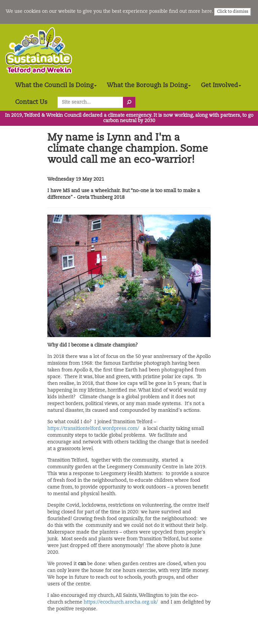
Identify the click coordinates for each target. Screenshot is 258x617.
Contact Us (31, 102)
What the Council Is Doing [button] (56, 85)
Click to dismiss (232, 12)
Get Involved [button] (221, 85)
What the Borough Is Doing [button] (149, 85)
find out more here (190, 11)
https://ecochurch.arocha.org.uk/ (121, 602)
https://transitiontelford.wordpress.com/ (93, 428)
